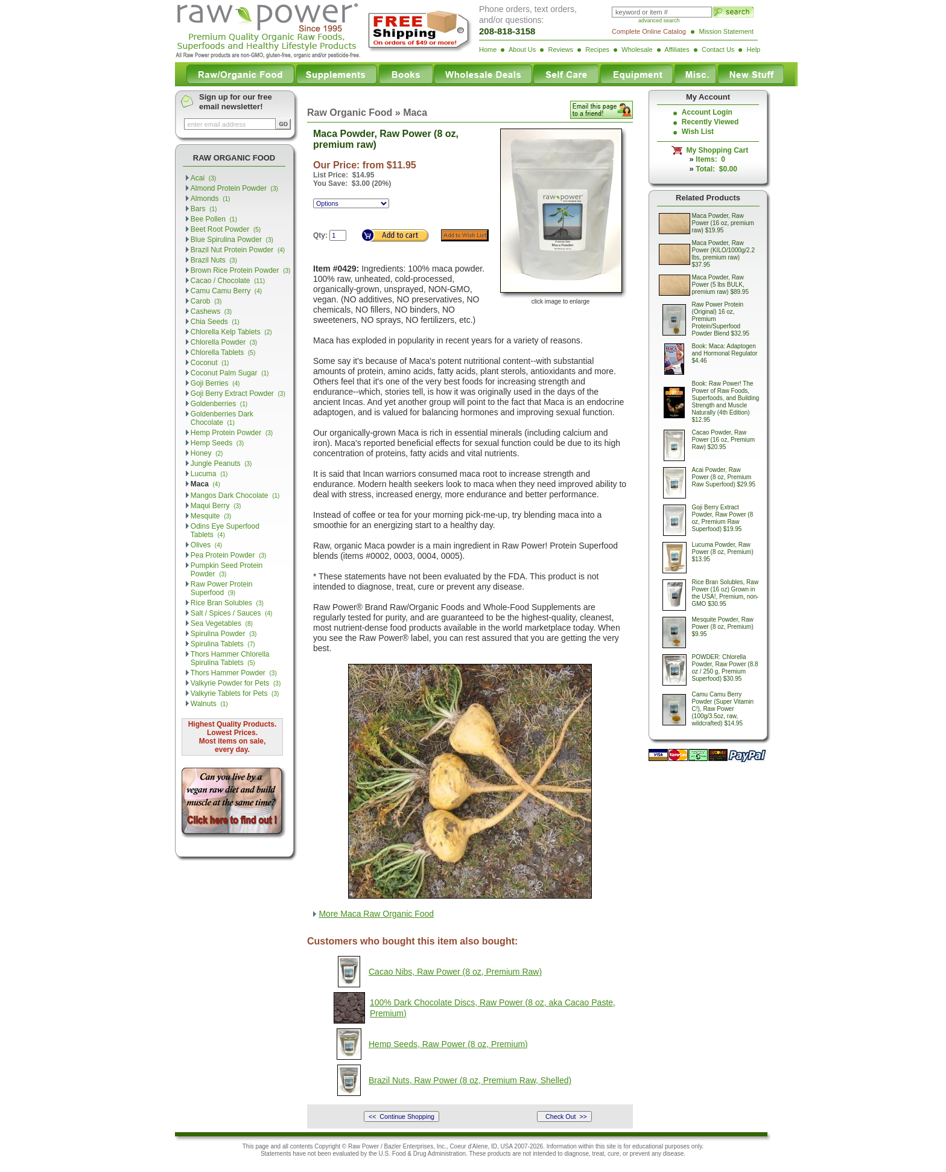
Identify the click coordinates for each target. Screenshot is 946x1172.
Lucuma (209, 474)
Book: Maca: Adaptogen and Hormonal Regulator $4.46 (725, 353)
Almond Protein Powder (234, 188)
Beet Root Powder (226, 229)
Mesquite (211, 516)
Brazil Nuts (214, 260)
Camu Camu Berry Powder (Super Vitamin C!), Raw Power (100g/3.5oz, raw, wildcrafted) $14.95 (723, 709)
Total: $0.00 (716, 169)
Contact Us (718, 49)
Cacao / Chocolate (228, 280)
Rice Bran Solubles (227, 603)
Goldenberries (219, 404)
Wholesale (636, 49)
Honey (207, 453)
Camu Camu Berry (226, 291)
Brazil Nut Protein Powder (238, 250)
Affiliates (676, 49)
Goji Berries (215, 383)
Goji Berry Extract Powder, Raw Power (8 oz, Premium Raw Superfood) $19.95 (723, 518)
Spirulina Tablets (223, 644)
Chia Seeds (215, 321)
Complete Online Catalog (649, 31)
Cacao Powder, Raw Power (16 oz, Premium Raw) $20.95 (723, 439)
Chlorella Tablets (223, 352)
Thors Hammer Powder (234, 673)
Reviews (560, 49)
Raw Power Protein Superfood (222, 588)
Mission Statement (726, 31)
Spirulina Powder (224, 633)
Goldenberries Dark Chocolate (222, 418)
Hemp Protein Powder (232, 432)
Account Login (707, 112)
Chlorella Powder (224, 342)
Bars (204, 209)
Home (488, 49)
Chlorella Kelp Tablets (231, 332)
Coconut (210, 362)
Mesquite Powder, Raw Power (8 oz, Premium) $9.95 (723, 626)
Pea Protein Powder (229, 555)
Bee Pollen (214, 219)
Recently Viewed (710, 122)
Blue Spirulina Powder (232, 239)
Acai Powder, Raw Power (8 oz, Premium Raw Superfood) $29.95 (724, 477)
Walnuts (209, 703)
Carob (206, 301)
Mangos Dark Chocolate (235, 495)
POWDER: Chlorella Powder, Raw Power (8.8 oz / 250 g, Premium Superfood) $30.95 (725, 668)
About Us (522, 49)
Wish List (698, 131)
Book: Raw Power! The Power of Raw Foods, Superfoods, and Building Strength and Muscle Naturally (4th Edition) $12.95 (726, 401)
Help (754, 49)
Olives (206, 545)
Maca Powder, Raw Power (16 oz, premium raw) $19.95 (723, 223)
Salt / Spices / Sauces (232, 613)
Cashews (211, 311)
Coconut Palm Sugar (230, 373)
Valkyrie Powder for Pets (236, 683)
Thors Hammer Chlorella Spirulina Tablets (230, 658)
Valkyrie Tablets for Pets (235, 693)
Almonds (210, 198)
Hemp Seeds (217, 443)
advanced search (659, 21)
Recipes (597, 49)
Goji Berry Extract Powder (238, 393)
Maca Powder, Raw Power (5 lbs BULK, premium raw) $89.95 (720, 284)
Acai (203, 178)
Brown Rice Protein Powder (241, 270)
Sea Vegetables (222, 623)
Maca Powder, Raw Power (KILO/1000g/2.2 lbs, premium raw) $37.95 (723, 254)
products (498, 1153)
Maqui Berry (216, 506)
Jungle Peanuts (221, 463)
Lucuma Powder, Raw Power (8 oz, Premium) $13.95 (723, 551)
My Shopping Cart (715, 150)
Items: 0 (710, 159)
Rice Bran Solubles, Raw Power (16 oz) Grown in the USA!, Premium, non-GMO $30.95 (725, 593)
